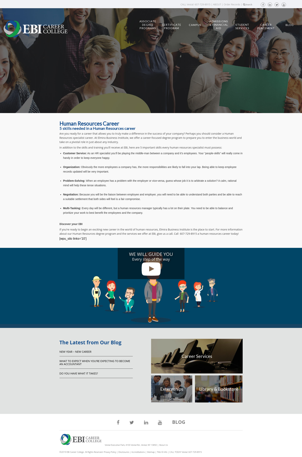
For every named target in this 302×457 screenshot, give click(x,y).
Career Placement (266, 26)
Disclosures (123, 452)
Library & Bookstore (218, 389)
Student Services (242, 26)
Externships (171, 389)
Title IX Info (162, 452)
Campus (195, 25)
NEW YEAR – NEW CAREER (76, 351)
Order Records (232, 4)
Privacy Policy (110, 452)
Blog (290, 25)
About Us (163, 444)
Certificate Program (171, 26)
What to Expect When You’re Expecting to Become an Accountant (95, 362)
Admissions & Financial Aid (218, 25)
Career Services (197, 356)
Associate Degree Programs (147, 25)
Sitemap (151, 452)
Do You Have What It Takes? (79, 373)
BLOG (178, 422)
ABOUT (217, 4)
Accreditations (138, 452)
